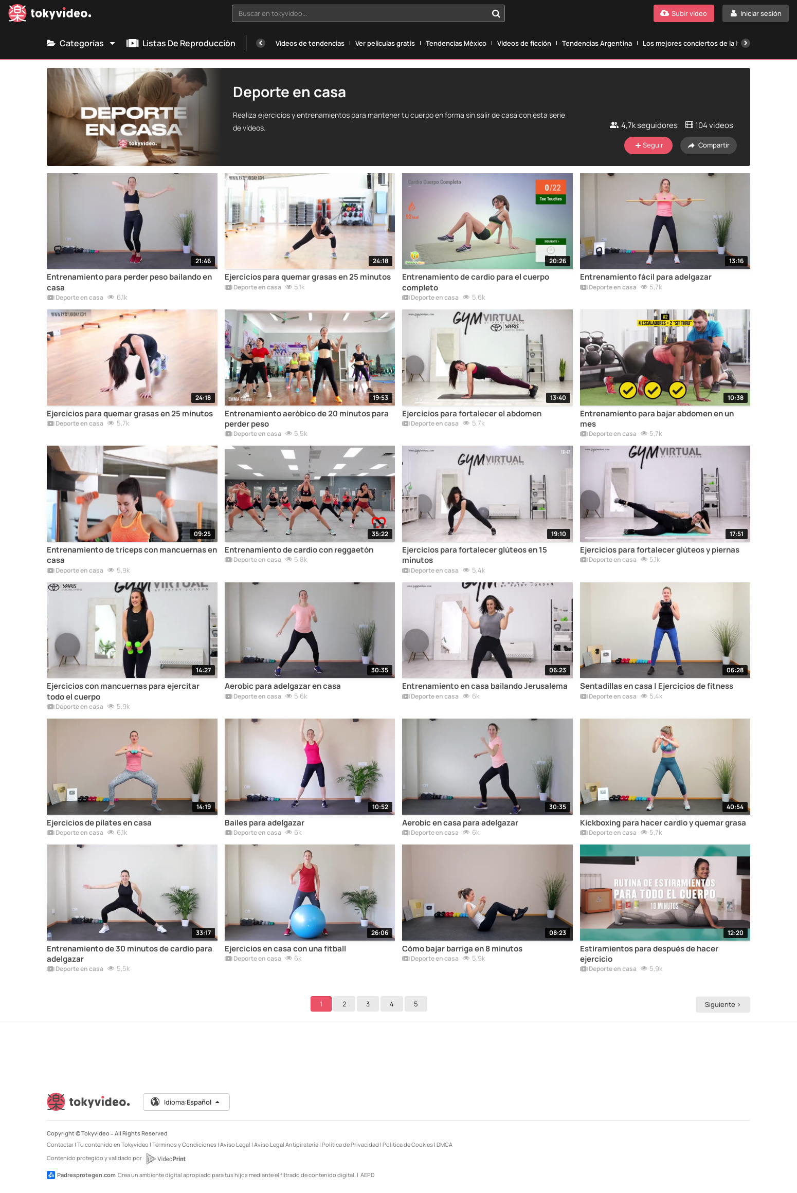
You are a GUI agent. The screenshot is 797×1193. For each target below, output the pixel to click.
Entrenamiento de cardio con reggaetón (299, 550)
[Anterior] (260, 43)
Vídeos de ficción (524, 43)
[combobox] (368, 13)
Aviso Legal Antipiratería (286, 1144)
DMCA (444, 1144)
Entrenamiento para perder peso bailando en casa (129, 282)
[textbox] (359, 13)
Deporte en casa (75, 298)
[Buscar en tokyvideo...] (496, 13)
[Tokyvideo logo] (50, 15)
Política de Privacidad (350, 1144)
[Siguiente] (745, 43)
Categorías (81, 43)
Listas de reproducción (181, 43)
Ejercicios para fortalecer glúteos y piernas (659, 550)
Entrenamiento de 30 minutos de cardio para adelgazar (129, 954)
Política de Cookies (408, 1144)
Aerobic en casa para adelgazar (460, 823)
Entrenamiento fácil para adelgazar (646, 277)
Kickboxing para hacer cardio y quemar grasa (663, 823)
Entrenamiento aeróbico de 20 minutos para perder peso (307, 419)
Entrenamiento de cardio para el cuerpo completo (475, 282)
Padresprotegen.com (81, 1175)
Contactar (60, 1144)
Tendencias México (456, 43)
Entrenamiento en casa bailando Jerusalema (485, 686)
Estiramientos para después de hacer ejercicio (649, 954)
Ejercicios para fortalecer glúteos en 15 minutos (474, 555)
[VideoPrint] (165, 1158)
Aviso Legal (235, 1144)
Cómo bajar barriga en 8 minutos (462, 949)
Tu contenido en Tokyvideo (113, 1144)
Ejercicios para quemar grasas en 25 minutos (308, 277)
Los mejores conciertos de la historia (701, 43)
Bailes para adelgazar (264, 823)
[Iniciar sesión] (755, 13)
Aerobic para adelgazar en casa (283, 686)
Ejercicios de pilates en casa (99, 823)
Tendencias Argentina (597, 43)
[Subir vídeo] (684, 13)
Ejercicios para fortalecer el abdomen (471, 414)
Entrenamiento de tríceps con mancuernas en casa (132, 555)
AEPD (367, 1175)
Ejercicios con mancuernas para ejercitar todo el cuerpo (123, 691)
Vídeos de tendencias (310, 43)
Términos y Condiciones (184, 1144)
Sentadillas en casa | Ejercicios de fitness (656, 686)
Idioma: (186, 1102)
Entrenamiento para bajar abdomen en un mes (657, 419)
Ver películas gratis (385, 43)
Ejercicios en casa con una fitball (285, 949)
